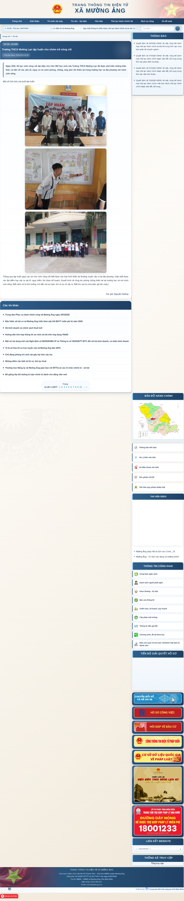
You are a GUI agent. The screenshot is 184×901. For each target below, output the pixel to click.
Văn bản (99, 21)
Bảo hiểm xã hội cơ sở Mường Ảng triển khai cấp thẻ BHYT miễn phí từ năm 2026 (43, 321)
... (84, 387)
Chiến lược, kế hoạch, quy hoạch (153, 609)
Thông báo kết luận (148, 447)
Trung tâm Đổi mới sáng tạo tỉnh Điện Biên (164, 889)
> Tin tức (14, 36)
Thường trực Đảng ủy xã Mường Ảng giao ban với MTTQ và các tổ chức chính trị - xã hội (46, 368)
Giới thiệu (34, 21)
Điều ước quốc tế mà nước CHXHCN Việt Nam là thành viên (160, 644)
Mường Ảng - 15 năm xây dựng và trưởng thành (157, 557)
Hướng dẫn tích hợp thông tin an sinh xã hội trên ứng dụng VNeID (35, 335)
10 (81, 387)
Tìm (177, 28)
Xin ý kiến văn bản (147, 457)
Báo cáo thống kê (147, 600)
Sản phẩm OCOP (146, 477)
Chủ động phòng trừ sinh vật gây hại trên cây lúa (27, 355)
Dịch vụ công (147, 21)
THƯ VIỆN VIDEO (158, 496)
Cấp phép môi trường (148, 617)
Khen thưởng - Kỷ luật (149, 591)
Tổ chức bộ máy (55, 21)
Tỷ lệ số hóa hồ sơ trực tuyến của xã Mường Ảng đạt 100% (32, 348)
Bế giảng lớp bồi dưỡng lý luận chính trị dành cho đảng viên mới (35, 374)
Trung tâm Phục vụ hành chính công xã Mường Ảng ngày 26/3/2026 (36, 315)
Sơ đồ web (167, 21)
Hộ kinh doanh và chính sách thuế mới (22, 328)
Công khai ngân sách (149, 574)
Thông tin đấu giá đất (149, 626)
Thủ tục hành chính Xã (122, 21)
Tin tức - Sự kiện (79, 21)
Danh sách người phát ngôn (151, 583)
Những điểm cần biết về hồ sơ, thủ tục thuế (24, 361)
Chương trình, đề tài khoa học (152, 635)
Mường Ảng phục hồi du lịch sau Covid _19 (155, 551)
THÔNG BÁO (158, 36)
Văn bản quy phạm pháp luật (152, 487)
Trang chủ (17, 21)
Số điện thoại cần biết (149, 467)
